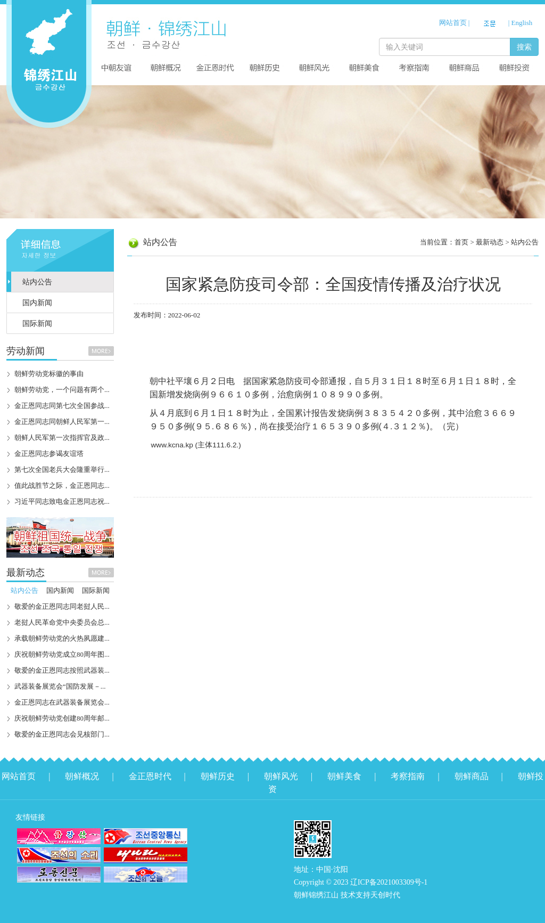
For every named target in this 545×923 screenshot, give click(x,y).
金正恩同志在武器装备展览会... (62, 702)
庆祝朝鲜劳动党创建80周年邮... (62, 718)
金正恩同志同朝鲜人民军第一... (62, 422)
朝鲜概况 (82, 776)
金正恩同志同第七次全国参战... (62, 406)
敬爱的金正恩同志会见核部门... (62, 734)
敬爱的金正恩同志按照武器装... (62, 670)
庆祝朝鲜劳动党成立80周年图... (62, 654)
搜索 (524, 47)
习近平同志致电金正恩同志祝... (62, 501)
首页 (461, 242)
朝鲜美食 (344, 776)
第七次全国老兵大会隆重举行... (62, 469)
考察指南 (408, 776)
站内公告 (37, 282)
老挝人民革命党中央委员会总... (62, 622)
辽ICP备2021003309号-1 (388, 882)
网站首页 (453, 23)
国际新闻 (37, 324)
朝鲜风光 (281, 776)
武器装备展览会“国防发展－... (60, 686)
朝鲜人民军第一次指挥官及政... (62, 438)
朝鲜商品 (472, 776)
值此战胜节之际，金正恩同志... (62, 485)
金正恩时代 (150, 776)
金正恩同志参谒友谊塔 (49, 454)
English (522, 23)
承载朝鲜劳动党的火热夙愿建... (62, 638)
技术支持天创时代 (370, 895)
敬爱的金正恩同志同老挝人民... (62, 606)
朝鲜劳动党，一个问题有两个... (62, 390)
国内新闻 (37, 303)
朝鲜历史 (218, 776)
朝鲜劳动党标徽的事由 (49, 374)
